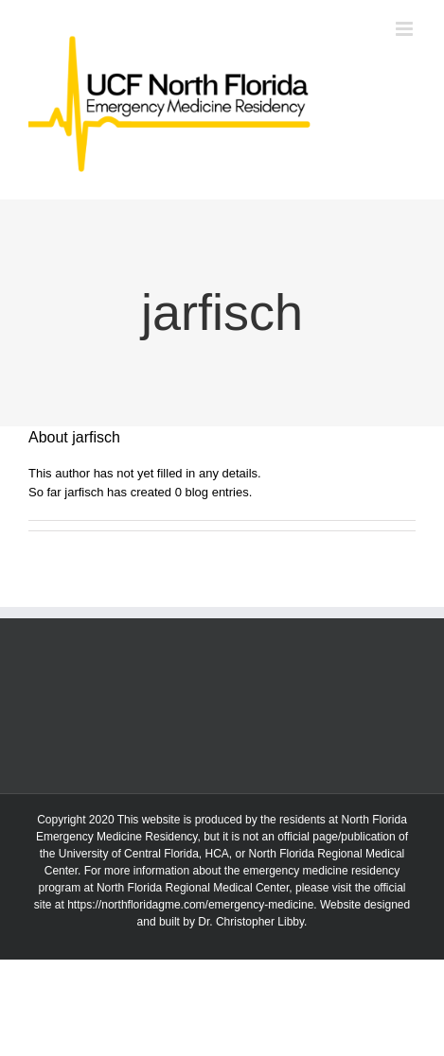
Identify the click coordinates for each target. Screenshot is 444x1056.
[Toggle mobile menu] (406, 29)
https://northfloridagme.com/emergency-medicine (190, 904)
